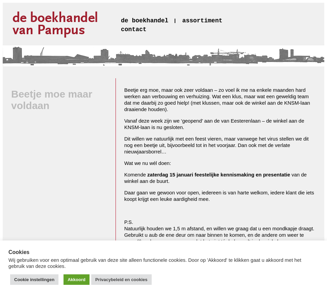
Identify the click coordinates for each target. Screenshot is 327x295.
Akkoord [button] (76, 279)
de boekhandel (144, 20)
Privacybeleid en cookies (121, 279)
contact (134, 29)
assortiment (202, 20)
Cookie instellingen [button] (34, 279)
